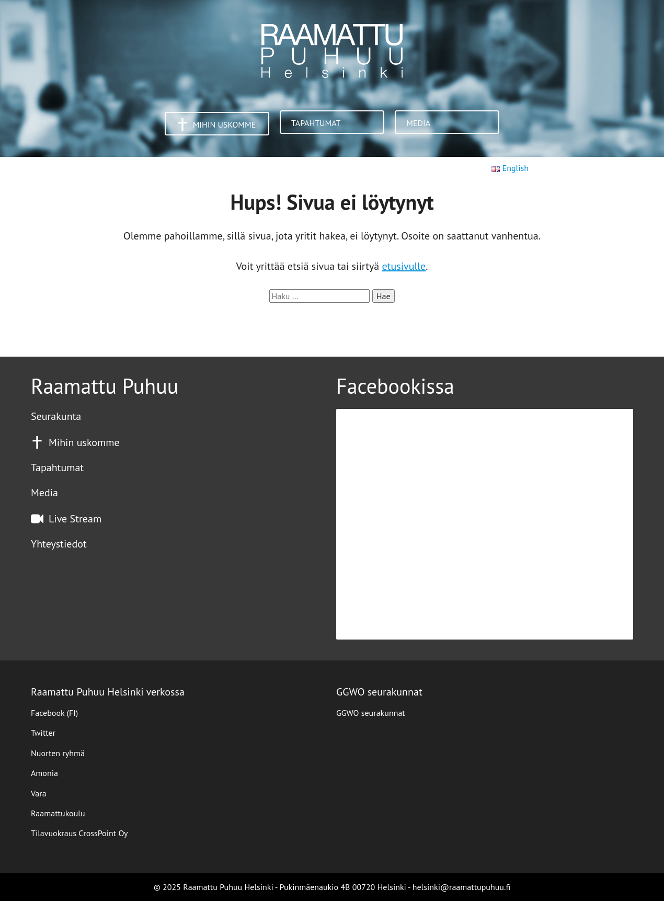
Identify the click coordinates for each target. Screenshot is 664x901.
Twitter (43, 732)
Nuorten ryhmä (58, 753)
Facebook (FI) (54, 713)
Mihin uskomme (224, 124)
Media (418, 123)
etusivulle (404, 266)
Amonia (44, 773)
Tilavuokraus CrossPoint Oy (79, 833)
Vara (39, 793)
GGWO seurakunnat (370, 713)
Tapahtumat (315, 123)
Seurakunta (56, 416)
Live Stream (75, 519)
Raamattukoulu (58, 813)
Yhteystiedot (59, 544)
